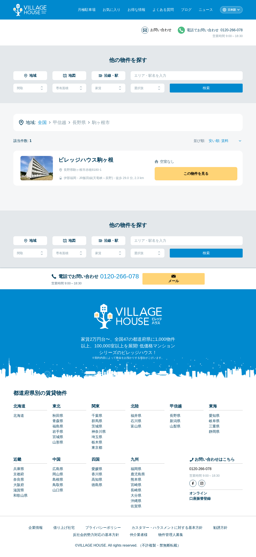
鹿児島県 (138, 474)
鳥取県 (57, 485)
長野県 (175, 415)
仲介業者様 (139, 535)
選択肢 (147, 88)
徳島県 (97, 485)
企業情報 (35, 527)
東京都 (97, 447)
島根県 (57, 479)
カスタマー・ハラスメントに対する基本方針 (167, 527)
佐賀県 (136, 506)
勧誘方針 (220, 527)
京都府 (18, 474)
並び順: (199, 141)
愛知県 (214, 415)
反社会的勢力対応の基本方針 (96, 535)
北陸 (135, 406)
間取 (30, 88)
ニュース (206, 10)
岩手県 (57, 431)
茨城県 (97, 426)
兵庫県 (18, 469)
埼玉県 (97, 437)
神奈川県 (99, 431)
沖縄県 (136, 501)
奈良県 (18, 479)
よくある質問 (163, 10)
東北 (56, 406)
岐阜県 (214, 421)
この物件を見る (196, 173)
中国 (56, 459)
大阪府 (18, 485)
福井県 (136, 415)
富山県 (136, 426)
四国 (96, 459)
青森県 (57, 421)
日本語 (232, 9)
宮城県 (57, 437)
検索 (206, 88)
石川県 (136, 421)
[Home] (128, 316)
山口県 (57, 490)
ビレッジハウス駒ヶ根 (85, 160)
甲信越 (176, 406)
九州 (135, 459)
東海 (213, 406)
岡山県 (57, 474)
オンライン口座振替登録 (200, 495)
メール (173, 281)
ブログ (186, 10)
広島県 (57, 469)
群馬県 (97, 421)
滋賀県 (18, 490)
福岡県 (136, 469)
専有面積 (69, 88)
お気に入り (111, 10)
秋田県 (57, 415)
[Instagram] (201, 483)
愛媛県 (97, 469)
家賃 (108, 88)
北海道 (19, 406)
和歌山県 (20, 495)
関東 (96, 406)
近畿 (17, 459)
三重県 (214, 426)
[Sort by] (226, 141)
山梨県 (175, 426)
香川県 (97, 474)
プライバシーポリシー (103, 527)
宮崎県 (136, 485)
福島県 (57, 426)
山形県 (57, 442)
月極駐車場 (87, 10)
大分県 (136, 495)
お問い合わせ (161, 30)
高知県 (97, 479)
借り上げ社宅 (64, 527)
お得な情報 (136, 10)
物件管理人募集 (170, 535)
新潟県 (175, 421)
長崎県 (136, 490)
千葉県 (97, 415)
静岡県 (214, 431)
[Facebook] (192, 483)
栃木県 (97, 442)
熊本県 (136, 479)
